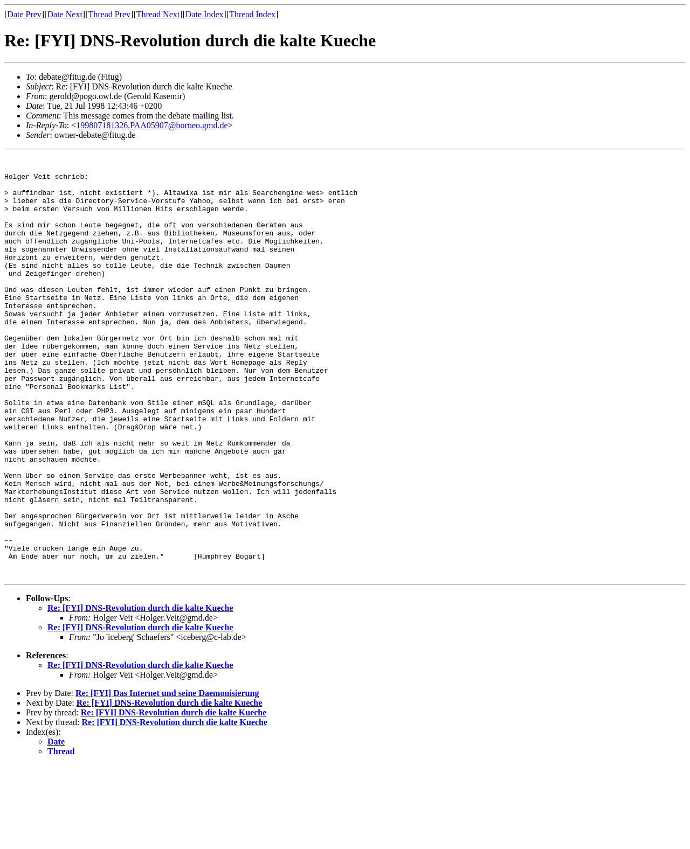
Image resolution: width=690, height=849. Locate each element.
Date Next (64, 14)
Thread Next (158, 14)
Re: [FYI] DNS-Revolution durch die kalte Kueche (140, 692)
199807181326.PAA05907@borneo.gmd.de (151, 125)
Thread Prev (109, 14)
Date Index (204, 14)
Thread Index (252, 14)
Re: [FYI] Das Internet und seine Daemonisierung (167, 777)
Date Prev (24, 14)
